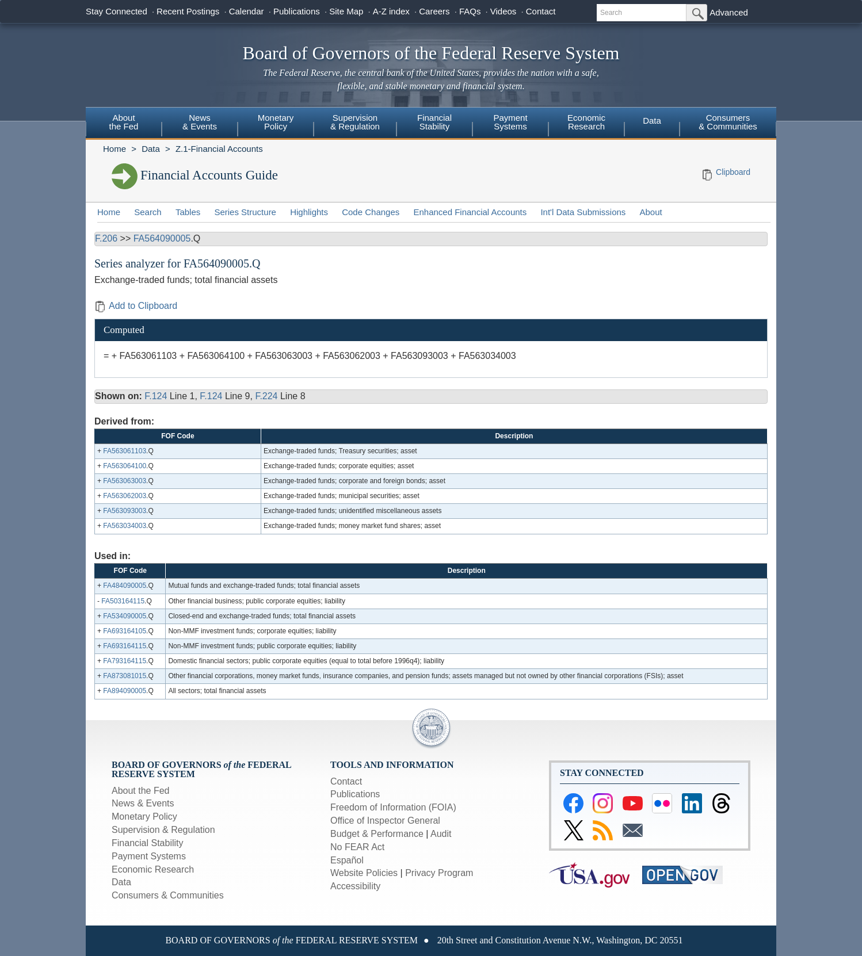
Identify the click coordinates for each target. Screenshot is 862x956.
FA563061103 (124, 451)
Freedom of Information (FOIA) (393, 807)
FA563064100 (124, 466)
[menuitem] (124, 124)
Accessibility (355, 886)
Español (347, 860)
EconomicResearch (586, 122)
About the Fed (141, 791)
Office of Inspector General (385, 820)
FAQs (470, 11)
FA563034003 (124, 526)
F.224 (266, 396)
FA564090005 (162, 238)
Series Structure (245, 212)
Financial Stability (148, 843)
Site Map (346, 11)
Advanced (729, 12)
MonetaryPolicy (276, 122)
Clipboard (733, 172)
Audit (440, 834)
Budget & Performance (377, 834)
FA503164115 (122, 601)
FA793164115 (124, 661)
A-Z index (391, 11)
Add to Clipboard (135, 306)
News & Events (143, 803)
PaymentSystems (510, 122)
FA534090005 (124, 616)
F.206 (106, 238)
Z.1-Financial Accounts (219, 149)
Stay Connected (116, 11)
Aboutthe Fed (124, 122)
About (651, 212)
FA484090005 (124, 586)
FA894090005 (124, 691)
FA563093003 (124, 511)
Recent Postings (188, 11)
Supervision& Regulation (355, 122)
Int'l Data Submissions (582, 212)
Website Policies (364, 873)
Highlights (309, 212)
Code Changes (370, 212)
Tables (188, 212)
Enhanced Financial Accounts (470, 212)
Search (148, 212)
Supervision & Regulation (163, 830)
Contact (541, 11)
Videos (503, 11)
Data (652, 120)
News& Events (199, 122)
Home (114, 149)
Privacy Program (439, 873)
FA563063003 (124, 481)
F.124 (155, 396)
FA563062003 (124, 496)
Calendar (246, 11)
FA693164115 (124, 646)
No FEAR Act (357, 847)
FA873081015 (124, 676)
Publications (296, 11)
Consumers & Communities (728, 122)
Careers (434, 11)
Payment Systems (149, 856)
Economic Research (153, 869)
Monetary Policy (144, 816)
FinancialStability (434, 122)
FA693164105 (124, 631)
